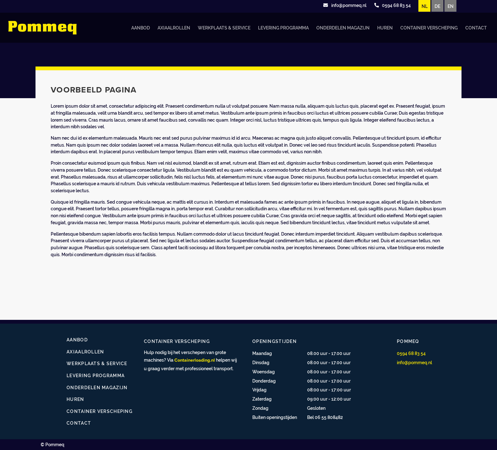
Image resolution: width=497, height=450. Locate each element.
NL (425, 6)
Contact (476, 27)
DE (437, 6)
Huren (385, 27)
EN (451, 6)
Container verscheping (429, 27)
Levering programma (283, 27)
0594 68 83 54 (411, 353)
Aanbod (140, 27)
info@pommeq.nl (414, 362)
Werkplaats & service (224, 27)
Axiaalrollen (174, 27)
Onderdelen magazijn (343, 27)
